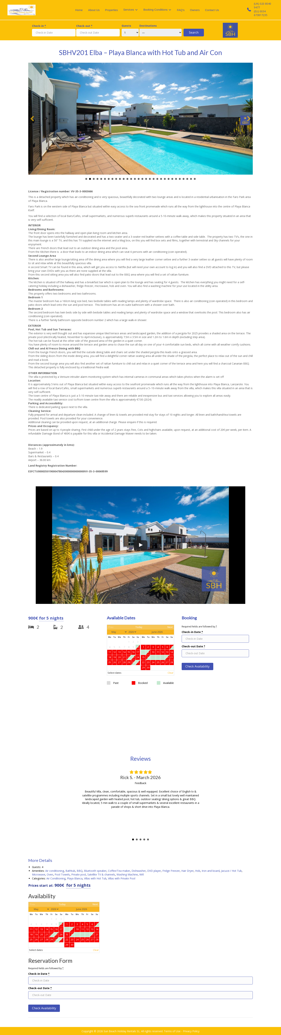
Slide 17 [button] (146, 179)
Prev (110, 627)
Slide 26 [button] (180, 179)
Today (138, 627)
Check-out (84, 26)
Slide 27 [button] (183, 179)
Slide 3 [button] (94, 179)
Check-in (39, 26)
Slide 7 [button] (109, 179)
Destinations (148, 25)
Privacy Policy (191, 1031)
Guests (126, 25)
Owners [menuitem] (195, 10)
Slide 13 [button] (131, 179)
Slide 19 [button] (154, 179)
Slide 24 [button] (172, 179)
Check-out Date (193, 646)
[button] (32, 119)
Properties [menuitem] (111, 10)
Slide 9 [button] (116, 179)
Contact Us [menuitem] (212, 10)
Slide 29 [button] (191, 179)
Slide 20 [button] (157, 179)
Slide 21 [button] (161, 179)
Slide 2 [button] (90, 179)
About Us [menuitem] (94, 10)
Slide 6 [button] (105, 179)
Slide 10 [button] (120, 179)
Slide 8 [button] (112, 179)
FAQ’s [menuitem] (181, 10)
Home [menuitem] (79, 10)
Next (170, 627)
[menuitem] (131, 10)
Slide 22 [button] (165, 179)
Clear (170, 672)
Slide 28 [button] (187, 179)
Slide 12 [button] (127, 179)
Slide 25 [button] (176, 179)
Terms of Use (172, 1031)
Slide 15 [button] (139, 179)
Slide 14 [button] (135, 179)
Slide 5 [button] (101, 179)
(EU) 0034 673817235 (260, 13)
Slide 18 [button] (150, 179)
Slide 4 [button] (97, 179)
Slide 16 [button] (142, 179)
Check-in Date (192, 632)
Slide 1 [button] (86, 179)
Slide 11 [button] (124, 179)
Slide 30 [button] (195, 179)
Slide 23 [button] (168, 179)
